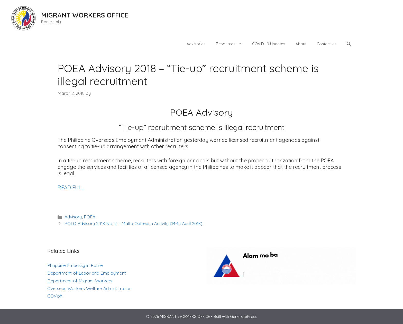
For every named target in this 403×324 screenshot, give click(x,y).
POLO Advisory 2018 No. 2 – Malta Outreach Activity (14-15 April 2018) (134, 223)
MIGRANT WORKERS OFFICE (84, 15)
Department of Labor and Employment (86, 273)
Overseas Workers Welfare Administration (89, 288)
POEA (89, 216)
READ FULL (71, 187)
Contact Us (326, 43)
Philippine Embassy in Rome (75, 265)
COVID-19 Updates (268, 43)
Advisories (196, 43)
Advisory (73, 216)
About (301, 43)
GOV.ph (54, 296)
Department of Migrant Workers (79, 280)
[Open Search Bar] (349, 44)
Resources (231, 44)
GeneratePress (243, 316)
